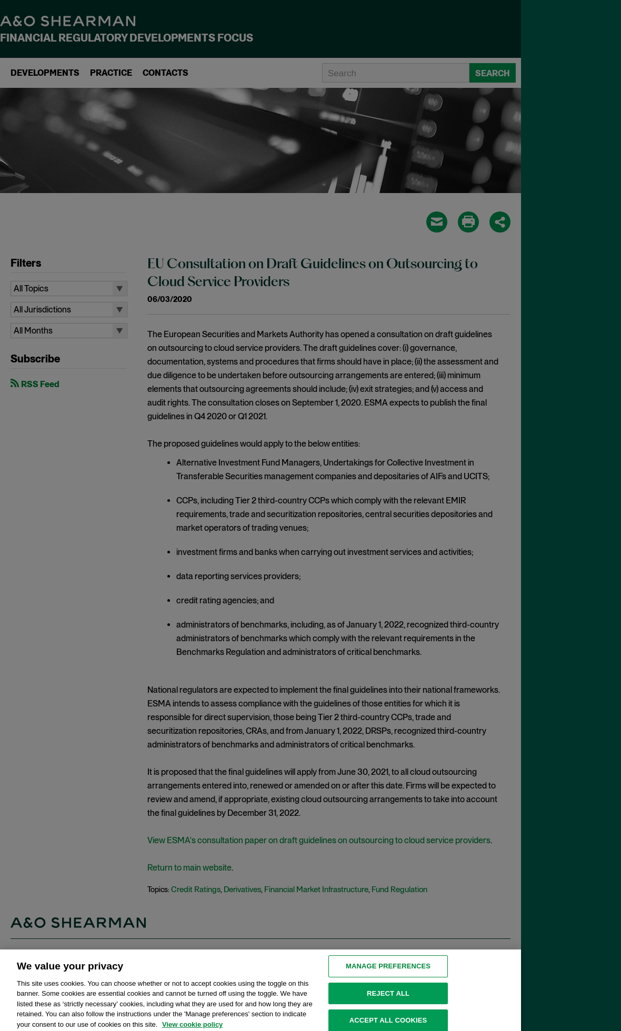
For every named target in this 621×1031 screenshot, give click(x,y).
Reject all (388, 1000)
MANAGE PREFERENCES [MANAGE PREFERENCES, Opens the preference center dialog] (388, 973)
